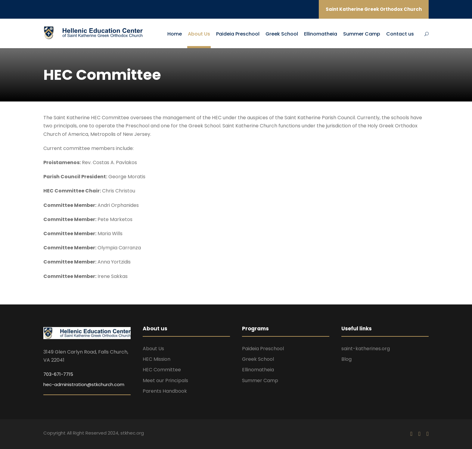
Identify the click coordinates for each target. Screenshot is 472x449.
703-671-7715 (58, 374)
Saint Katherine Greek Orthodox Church (374, 9)
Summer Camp (361, 33)
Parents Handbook (165, 391)
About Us (199, 33)
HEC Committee (162, 369)
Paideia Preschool (237, 33)
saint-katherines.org (365, 348)
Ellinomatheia (320, 33)
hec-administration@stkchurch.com (83, 384)
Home (174, 33)
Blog (346, 359)
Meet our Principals (165, 380)
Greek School (282, 33)
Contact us (400, 33)
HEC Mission (156, 359)
